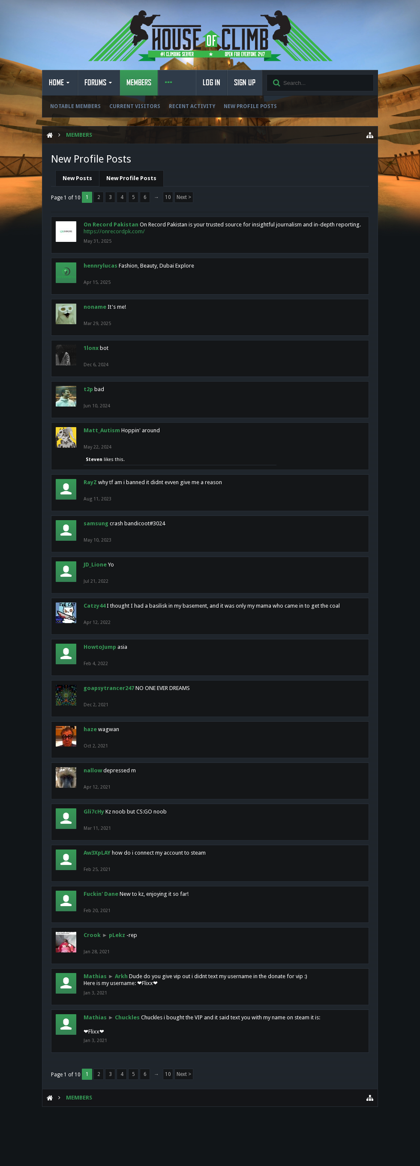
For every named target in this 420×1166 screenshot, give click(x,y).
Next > (184, 197)
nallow (93, 770)
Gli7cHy (94, 811)
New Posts (77, 178)
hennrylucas (100, 265)
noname (95, 307)
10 (168, 197)
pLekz (117, 935)
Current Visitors (134, 106)
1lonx (91, 348)
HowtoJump (100, 647)
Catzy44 (94, 606)
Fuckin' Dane (101, 894)
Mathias (95, 976)
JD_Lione (95, 564)
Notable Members (75, 106)
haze (90, 729)
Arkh (121, 976)
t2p (88, 389)
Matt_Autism (102, 430)
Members (138, 82)
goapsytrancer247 (109, 688)
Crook (92, 935)
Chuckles (127, 1017)
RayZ (90, 482)
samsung (96, 523)
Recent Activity (192, 106)
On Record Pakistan (111, 224)
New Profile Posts (250, 106)
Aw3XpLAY (97, 853)
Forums (95, 82)
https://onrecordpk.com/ (114, 231)
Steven (94, 459)
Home (56, 82)
